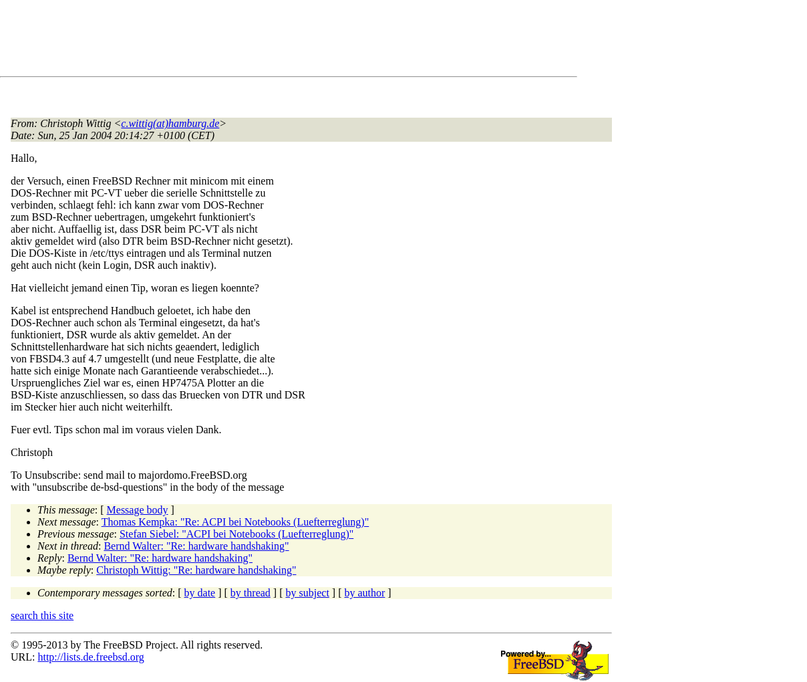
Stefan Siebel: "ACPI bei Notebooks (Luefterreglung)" (236, 534)
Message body (137, 510)
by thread (250, 592)
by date (200, 592)
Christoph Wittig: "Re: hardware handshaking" (196, 570)
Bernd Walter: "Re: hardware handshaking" (196, 546)
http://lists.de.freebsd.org (90, 657)
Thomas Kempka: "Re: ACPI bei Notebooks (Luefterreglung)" (235, 522)
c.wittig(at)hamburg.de (170, 123)
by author (364, 592)
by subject (307, 592)
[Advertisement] (254, 41)
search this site (42, 615)
